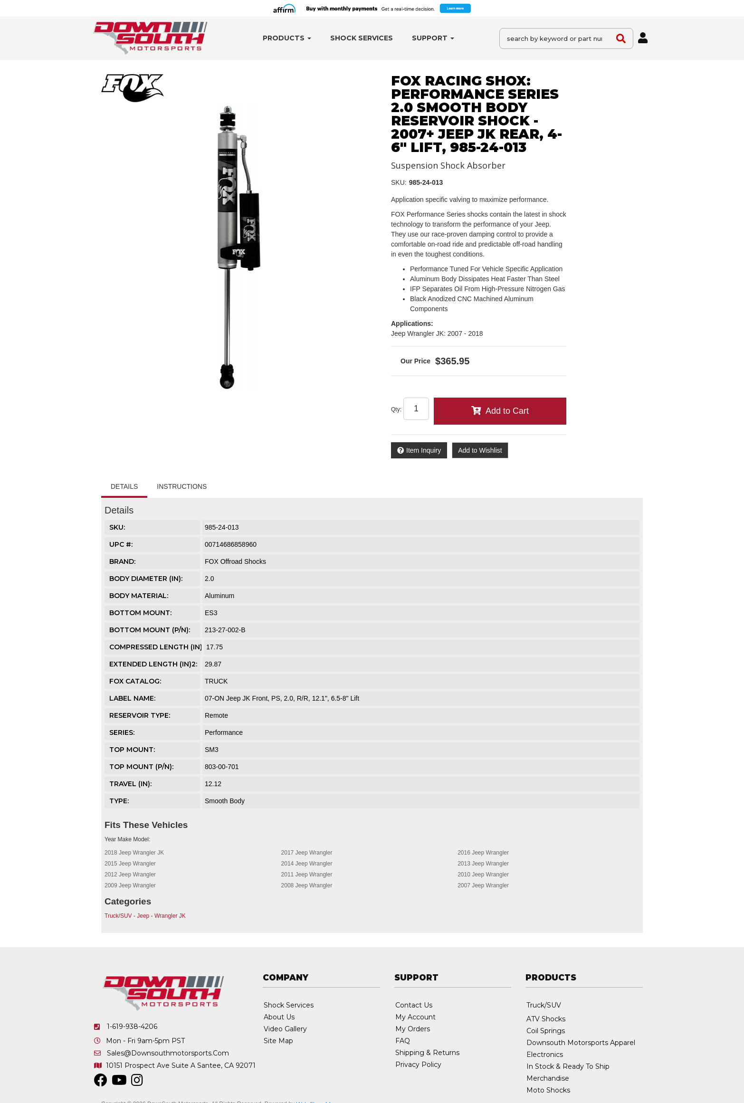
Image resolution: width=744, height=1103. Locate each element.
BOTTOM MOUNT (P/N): (149, 630)
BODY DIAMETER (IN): (145, 578)
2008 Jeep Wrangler (307, 885)
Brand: (122, 561)
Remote (216, 715)
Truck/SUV (118, 916)
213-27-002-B (225, 630)
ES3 (211, 613)
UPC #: (121, 544)
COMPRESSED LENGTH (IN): (156, 647)
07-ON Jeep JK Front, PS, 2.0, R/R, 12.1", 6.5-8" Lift (282, 698)
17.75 (214, 647)
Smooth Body (225, 801)
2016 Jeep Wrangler (483, 852)
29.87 (213, 664)
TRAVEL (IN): (130, 784)
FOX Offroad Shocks (235, 561)
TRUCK (216, 681)
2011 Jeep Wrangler (307, 874)
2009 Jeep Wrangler (130, 885)
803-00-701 (222, 766)
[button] (287, 38)
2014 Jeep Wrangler (307, 863)
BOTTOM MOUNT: (140, 613)
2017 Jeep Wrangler (307, 852)
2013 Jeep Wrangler (483, 863)
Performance (224, 732)
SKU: (399, 182)
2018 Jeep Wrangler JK (134, 852)
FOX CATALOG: (135, 681)
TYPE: (119, 801)
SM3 (212, 749)
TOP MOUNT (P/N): (141, 766)
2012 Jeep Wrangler (130, 874)
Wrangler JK (170, 916)
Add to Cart (507, 411)
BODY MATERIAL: (138, 595)
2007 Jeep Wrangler (483, 885)
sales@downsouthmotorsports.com (168, 1053)
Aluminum (219, 595)
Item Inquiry (423, 450)
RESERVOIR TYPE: (139, 715)
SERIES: (121, 732)
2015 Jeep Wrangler (130, 863)
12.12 (213, 784)
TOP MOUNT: (132, 749)
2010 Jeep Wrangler (483, 874)
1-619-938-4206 (132, 1026)
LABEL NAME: (132, 698)
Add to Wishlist (480, 450)
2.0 (209, 578)
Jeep (143, 916)
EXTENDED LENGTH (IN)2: (153, 664)
